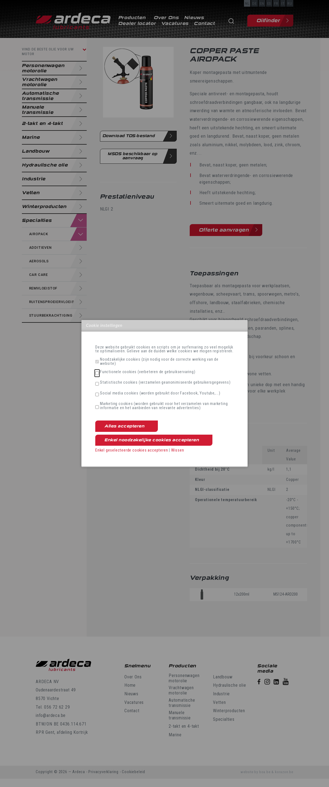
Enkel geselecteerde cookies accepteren (131, 450)
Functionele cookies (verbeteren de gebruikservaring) (148, 372)
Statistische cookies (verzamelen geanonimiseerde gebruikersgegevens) (165, 382)
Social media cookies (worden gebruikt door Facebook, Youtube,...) (160, 393)
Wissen (177, 450)
